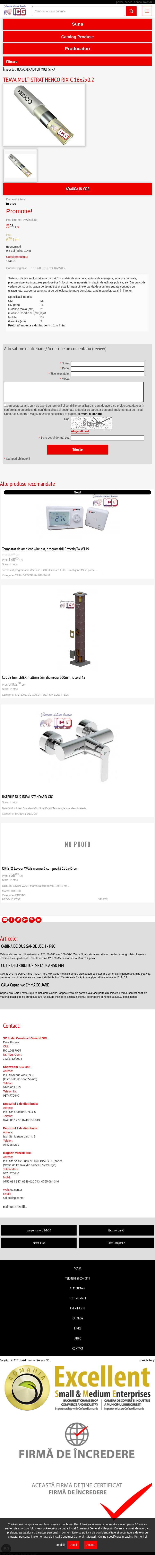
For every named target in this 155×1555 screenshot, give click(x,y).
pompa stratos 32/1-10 (39, 1230)
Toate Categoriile (116, 1243)
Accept (90, 1544)
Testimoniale (78, 1298)
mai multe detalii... (15, 1206)
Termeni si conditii (90, 413)
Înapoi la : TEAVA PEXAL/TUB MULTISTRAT (30, 69)
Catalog (77, 1318)
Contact (77, 1348)
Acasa (77, 1268)
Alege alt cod (80, 431)
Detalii (73, 1544)
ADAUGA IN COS (77, 189)
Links (77, 1328)
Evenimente (77, 1308)
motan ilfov (39, 1243)
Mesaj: (65, 378)
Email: (65, 368)
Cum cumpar (77, 1288)
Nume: (65, 363)
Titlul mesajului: (59, 373)
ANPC (78, 1338)
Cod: (67, 419)
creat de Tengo (147, 1360)
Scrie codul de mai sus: (54, 437)
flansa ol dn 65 (116, 1230)
